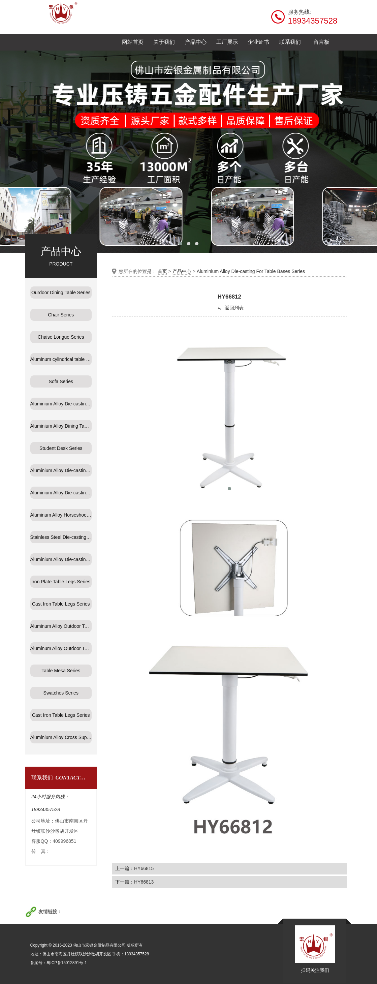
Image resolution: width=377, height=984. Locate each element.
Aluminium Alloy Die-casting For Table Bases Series (251, 271)
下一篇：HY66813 (134, 882)
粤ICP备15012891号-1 (66, 962)
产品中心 (181, 271)
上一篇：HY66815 (134, 868)
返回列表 (230, 308)
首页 (162, 271)
